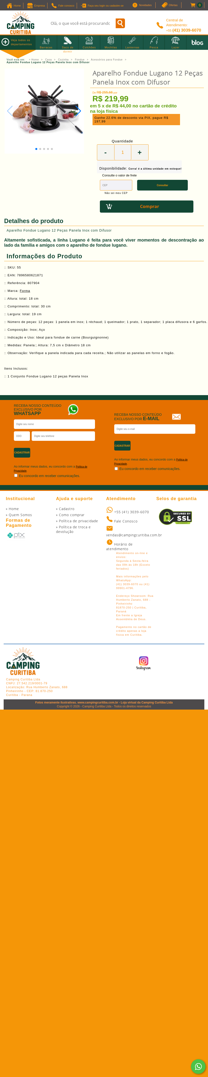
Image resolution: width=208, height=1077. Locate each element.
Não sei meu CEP (116, 193)
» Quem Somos (19, 514)
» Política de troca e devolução (73, 529)
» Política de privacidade (77, 521)
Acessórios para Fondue (107, 59)
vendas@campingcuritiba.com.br (134, 535)
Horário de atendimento (119, 546)
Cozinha (63, 59)
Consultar (162, 185)
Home (35, 59)
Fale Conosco (126, 521)
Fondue (80, 59)
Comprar (149, 206)
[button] (78, 111)
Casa (48, 59)
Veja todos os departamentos (16, 42)
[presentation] (83, 450)
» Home (12, 508)
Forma (25, 291)
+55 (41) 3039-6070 (131, 512)
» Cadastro (65, 508)
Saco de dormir (67, 47)
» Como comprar (70, 514)
